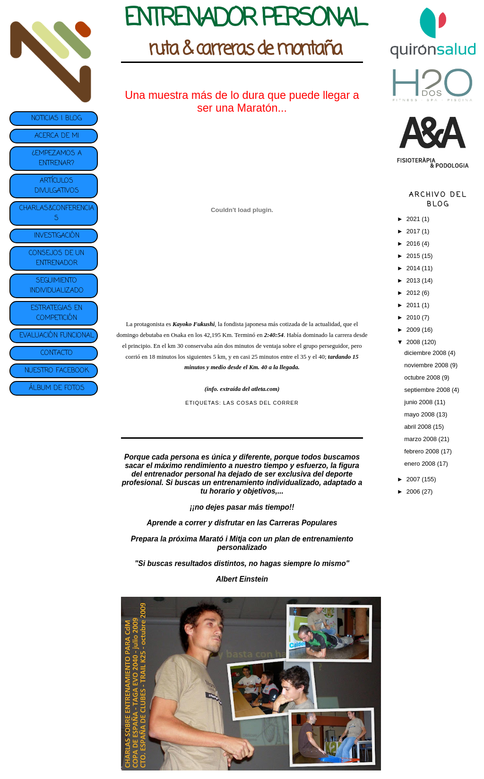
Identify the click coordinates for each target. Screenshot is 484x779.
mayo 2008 (420, 414)
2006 (414, 491)
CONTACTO (57, 353)
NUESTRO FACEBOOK (57, 371)
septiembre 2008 (427, 389)
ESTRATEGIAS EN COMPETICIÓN (56, 313)
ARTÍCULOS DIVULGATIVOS (57, 186)
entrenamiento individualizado (266, 482)
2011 (414, 305)
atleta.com (264, 388)
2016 (414, 243)
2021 (414, 218)
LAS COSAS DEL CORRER (261, 403)
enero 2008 (420, 463)
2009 (414, 329)
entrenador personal (180, 474)
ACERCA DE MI (57, 136)
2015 (414, 255)
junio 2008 (419, 402)
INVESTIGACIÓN (56, 236)
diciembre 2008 (426, 352)
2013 (414, 280)
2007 (414, 479)
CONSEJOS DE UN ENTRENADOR (56, 258)
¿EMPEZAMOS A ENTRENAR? (57, 158)
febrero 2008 (422, 451)
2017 (414, 231)
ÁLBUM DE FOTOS (57, 388)
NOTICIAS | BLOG (56, 119)
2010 (414, 317)
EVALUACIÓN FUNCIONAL (56, 336)
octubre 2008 (423, 377)
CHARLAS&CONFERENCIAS (56, 213)
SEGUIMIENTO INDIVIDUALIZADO (57, 286)
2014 (414, 268)
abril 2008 (418, 426)
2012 (414, 292)
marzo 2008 (421, 439)
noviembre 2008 (427, 365)
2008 (414, 341)
